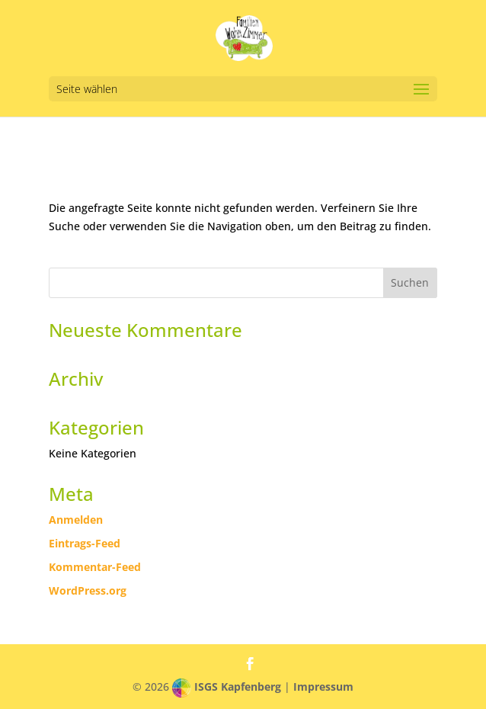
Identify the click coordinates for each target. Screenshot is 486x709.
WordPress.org (87, 590)
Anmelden (76, 519)
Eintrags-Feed (84, 543)
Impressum (323, 686)
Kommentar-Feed (95, 567)
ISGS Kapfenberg (237, 686)
